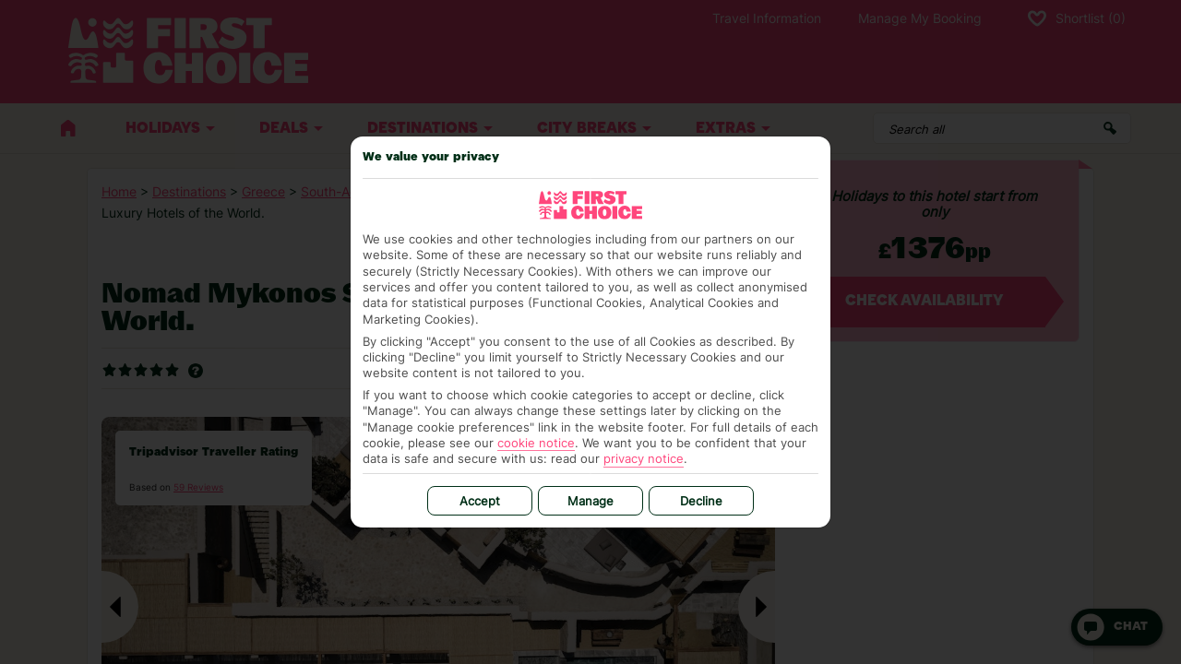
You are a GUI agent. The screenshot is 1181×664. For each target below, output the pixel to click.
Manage (590, 500)
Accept (479, 500)
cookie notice (536, 442)
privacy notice (643, 458)
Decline (701, 500)
